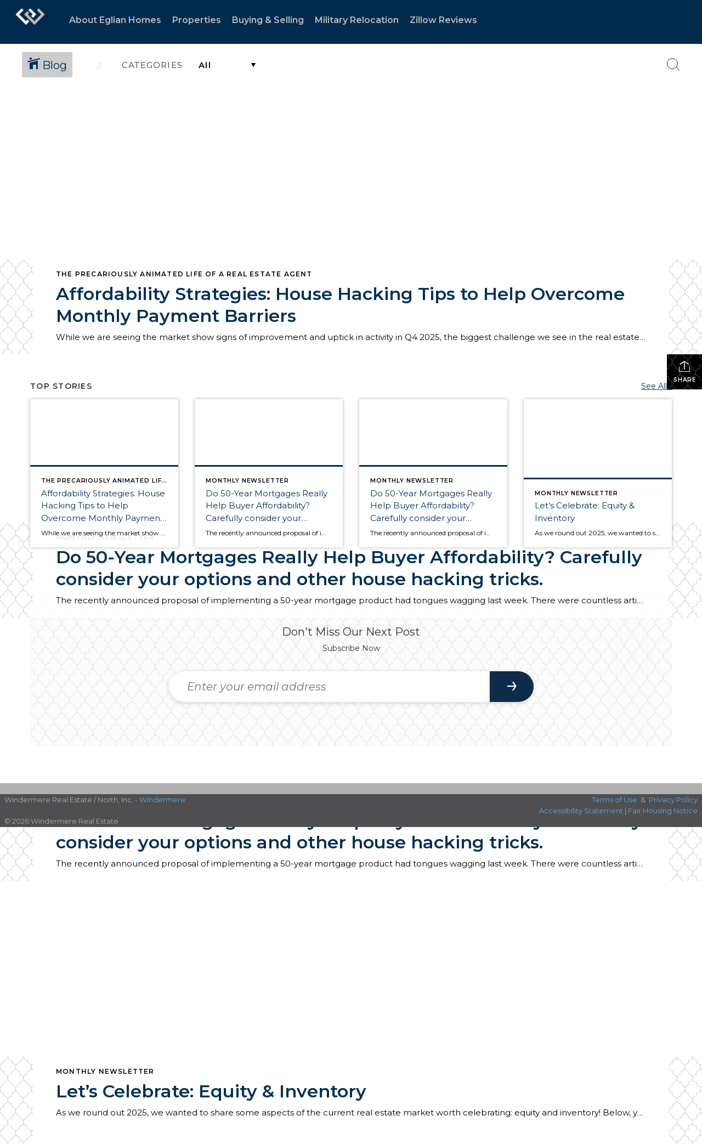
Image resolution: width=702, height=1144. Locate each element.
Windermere (162, 799)
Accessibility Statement (581, 810)
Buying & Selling (268, 20)
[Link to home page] (30, 22)
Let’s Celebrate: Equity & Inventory (211, 1091)
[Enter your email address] (329, 686)
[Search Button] (673, 65)
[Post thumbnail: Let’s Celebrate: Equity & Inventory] (598, 473)
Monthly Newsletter (105, 1071)
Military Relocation (357, 20)
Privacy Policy (673, 799)
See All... (656, 386)
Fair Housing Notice (663, 810)
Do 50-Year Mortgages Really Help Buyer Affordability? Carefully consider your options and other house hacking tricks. (349, 568)
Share (684, 371)
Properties (196, 20)
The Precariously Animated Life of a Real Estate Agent (184, 274)
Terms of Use (614, 799)
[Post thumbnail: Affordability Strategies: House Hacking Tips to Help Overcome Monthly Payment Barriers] (104, 473)
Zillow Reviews (443, 20)
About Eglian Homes (115, 20)
